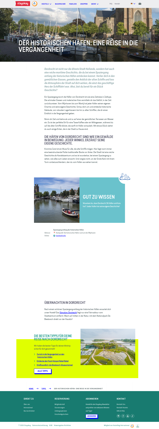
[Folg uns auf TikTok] (132, 416)
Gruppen (84, 4)
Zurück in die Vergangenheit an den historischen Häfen (50, 355)
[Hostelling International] (132, 425)
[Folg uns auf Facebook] (123, 416)
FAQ (111, 4)
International (28, 407)
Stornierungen (60, 407)
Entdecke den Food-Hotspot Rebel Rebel (53, 361)
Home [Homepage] (31, 389)
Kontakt (117, 4)
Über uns (27, 404)
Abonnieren (91, 416)
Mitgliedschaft (60, 404)
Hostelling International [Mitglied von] (121, 425)
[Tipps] (44, 389)
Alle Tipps (43, 371)
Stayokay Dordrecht (68, 312)
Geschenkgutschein (61, 414)
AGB (50, 425)
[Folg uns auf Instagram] (118, 416)
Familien (73, 4)
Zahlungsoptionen (61, 411)
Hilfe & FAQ (121, 411)
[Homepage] (23, 4)
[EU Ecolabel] (138, 425)
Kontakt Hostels (122, 407)
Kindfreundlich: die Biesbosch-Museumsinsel (55, 365)
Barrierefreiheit (29, 411)
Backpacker (60, 4)
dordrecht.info (61, 235)
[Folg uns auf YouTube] (128, 416)
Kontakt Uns (121, 404)
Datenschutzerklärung (40, 425)
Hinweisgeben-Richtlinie (62, 425)
